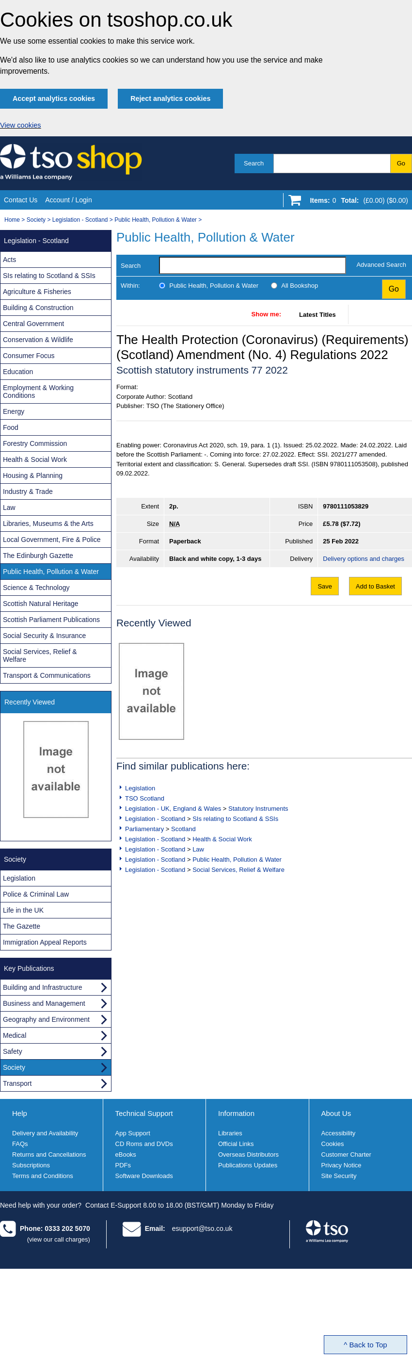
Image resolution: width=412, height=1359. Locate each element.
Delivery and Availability (45, 1133)
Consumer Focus (29, 356)
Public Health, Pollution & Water (155, 219)
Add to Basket (375, 586)
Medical (14, 1035)
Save (324, 586)
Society (36, 219)
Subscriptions (31, 1165)
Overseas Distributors (248, 1154)
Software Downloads (144, 1175)
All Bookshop (299, 285)
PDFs (123, 1165)
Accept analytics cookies (54, 98)
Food (10, 427)
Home (12, 219)
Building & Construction (38, 307)
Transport (17, 1083)
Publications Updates (247, 1165)
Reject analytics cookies (170, 98)
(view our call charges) (58, 1239)
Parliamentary (144, 829)
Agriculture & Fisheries (37, 291)
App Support (132, 1133)
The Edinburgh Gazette (38, 555)
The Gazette (21, 926)
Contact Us (20, 200)
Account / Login (68, 200)
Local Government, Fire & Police (52, 539)
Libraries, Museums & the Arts (48, 523)
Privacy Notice (341, 1165)
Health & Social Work (222, 839)
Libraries (230, 1133)
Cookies (332, 1143)
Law (198, 849)
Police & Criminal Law (36, 894)
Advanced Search (381, 264)
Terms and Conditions (42, 1175)
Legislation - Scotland (80, 219)
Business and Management (44, 1003)
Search (254, 163)
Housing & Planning (33, 475)
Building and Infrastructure (42, 987)
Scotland (183, 829)
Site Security (339, 1175)
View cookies (20, 125)
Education (18, 372)
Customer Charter (346, 1154)
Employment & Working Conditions (38, 391)
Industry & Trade (28, 491)
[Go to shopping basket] (356, 202)
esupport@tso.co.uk (202, 1228)
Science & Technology (36, 587)
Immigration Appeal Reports (45, 942)
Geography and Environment (46, 1019)
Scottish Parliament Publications (51, 619)
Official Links (236, 1143)
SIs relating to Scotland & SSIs (235, 818)
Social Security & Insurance (44, 635)
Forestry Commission (35, 443)
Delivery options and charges (363, 558)
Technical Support (144, 1113)
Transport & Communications (47, 675)
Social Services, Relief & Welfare (238, 869)
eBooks (125, 1154)
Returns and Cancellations (49, 1154)
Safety (12, 1051)
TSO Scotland (144, 798)
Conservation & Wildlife (38, 340)
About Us (336, 1113)
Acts (9, 259)
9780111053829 (345, 506)
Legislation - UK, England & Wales (173, 808)
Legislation (140, 788)
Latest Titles (317, 314)
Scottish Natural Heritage (41, 603)
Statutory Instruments (258, 808)
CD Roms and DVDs (144, 1143)
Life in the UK (23, 910)
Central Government (33, 323)
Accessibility (338, 1133)
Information (236, 1113)
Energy (13, 411)
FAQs (20, 1143)
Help (19, 1113)
